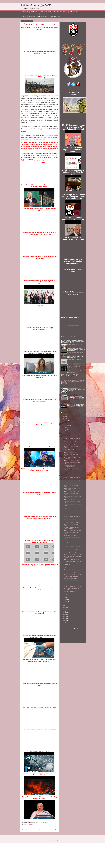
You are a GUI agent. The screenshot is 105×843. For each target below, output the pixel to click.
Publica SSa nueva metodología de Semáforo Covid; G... (71, 466)
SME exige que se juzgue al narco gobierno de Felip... (71, 542)
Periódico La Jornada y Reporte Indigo (72, 522)
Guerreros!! (23, 16)
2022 (64, 416)
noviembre (66, 422)
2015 (64, 614)
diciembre (66, 420)
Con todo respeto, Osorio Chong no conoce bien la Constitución (74, 345)
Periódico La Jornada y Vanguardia (71, 452)
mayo (65, 595)
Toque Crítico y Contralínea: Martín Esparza (38, 16)
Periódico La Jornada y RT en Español (72, 436)
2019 (64, 607)
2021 (64, 418)
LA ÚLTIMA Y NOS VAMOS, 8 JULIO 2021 (73, 561)
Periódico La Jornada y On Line (70, 591)
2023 (64, 414)
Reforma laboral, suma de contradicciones (70, 374)
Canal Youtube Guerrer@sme (47, 14)
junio (65, 594)
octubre (65, 423)
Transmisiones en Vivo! (55, 16)
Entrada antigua (54, 829)
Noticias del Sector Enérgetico (60, 11)
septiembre (66, 425)
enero (65, 603)
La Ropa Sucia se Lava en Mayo (74, 388)
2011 (64, 622)
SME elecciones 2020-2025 (76, 14)
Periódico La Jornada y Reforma (70, 584)
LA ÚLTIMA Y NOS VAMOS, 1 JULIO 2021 (73, 586)
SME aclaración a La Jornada (70, 535)
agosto (65, 427)
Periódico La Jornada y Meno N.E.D (74, 359)
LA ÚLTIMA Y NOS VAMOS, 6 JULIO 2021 (73, 574)
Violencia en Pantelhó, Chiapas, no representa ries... (71, 520)
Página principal (24, 11)
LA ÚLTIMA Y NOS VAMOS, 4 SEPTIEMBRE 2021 (73, 367)
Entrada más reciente (26, 829)
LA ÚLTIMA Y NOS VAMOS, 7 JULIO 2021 (73, 567)
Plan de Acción (34, 11)
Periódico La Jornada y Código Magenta (72, 530)
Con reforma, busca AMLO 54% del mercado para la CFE (71, 528)
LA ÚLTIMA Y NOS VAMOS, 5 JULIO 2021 (73, 580)
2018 (64, 609)
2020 (64, 605)
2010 (64, 623)
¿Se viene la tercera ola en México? (71, 576)
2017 (64, 611)
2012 (64, 620)
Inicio (40, 829)
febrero (65, 601)
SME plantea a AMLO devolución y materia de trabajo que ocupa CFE (74, 396)
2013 (64, 618)
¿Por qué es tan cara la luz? (67, 338)
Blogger (56, 840)
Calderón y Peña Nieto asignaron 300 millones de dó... (72, 481)
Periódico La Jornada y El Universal (74, 403)
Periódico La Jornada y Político (70, 578)
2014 (64, 616)
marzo (65, 599)
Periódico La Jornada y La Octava (71, 544)
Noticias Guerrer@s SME (35, 5)
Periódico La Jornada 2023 (45, 11)
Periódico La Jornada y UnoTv (70, 552)
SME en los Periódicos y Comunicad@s (29, 14)
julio (65, 429)
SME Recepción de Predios (62, 14)
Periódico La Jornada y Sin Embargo (75, 352)
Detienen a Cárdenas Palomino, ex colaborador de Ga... (71, 582)
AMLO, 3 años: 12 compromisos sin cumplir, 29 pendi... (71, 589)
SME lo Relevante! (74, 11)
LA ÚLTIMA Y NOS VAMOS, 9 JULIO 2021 (73, 554)
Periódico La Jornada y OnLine (70, 499)
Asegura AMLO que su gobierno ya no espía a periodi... (72, 489)
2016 (64, 612)
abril (65, 597)
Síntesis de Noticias (29, 824)
